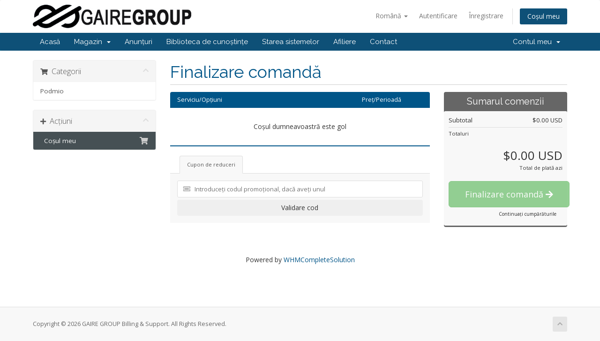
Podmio (52, 91)
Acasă (50, 42)
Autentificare (438, 15)
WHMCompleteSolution (319, 259)
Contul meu (536, 42)
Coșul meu (543, 16)
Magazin (92, 42)
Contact (383, 42)
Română (391, 15)
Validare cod (299, 207)
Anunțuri (138, 42)
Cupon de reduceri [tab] (211, 164)
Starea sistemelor (290, 42)
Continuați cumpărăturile (527, 214)
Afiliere (344, 42)
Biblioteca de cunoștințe (207, 42)
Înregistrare (486, 15)
